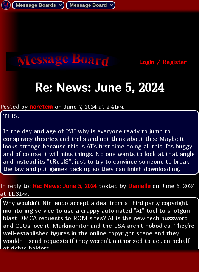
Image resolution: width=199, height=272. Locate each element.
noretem (41, 106)
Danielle (139, 186)
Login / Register (162, 62)
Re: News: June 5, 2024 (64, 186)
